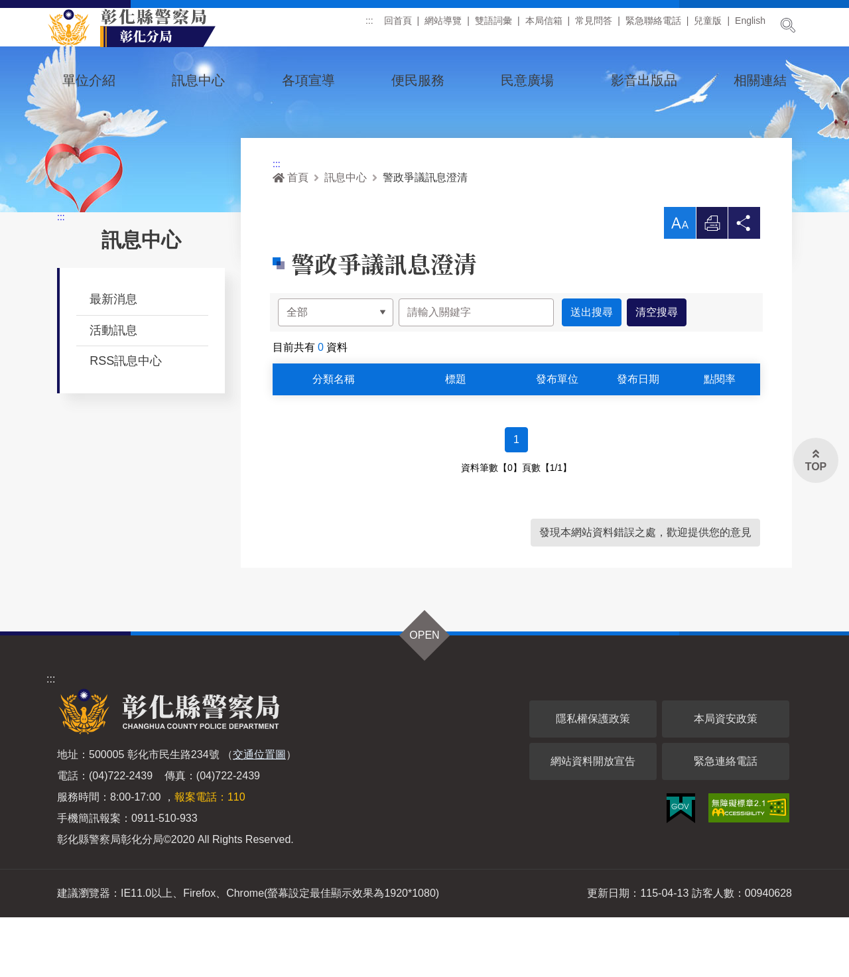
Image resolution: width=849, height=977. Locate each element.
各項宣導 (308, 80)
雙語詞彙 (493, 26)
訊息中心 (198, 80)
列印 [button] (712, 286)
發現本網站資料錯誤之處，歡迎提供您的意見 (645, 592)
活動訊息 (113, 390)
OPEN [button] (424, 694)
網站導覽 (443, 26)
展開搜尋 (788, 25)
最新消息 (113, 358)
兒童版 (708, 26)
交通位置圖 (259, 814)
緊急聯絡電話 (653, 26)
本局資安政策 (725, 778)
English (750, 26)
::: (369, 26)
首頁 (290, 237)
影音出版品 (644, 80)
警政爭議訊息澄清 (425, 237)
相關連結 (760, 80)
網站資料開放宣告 (593, 820)
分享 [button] (744, 286)
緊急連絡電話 (725, 820)
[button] (679, 282)
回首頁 (398, 26)
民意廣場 (527, 80)
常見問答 (593, 26)
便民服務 (417, 80)
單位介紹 (88, 80)
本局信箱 (543, 26)
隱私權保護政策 (593, 778)
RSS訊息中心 (126, 420)
